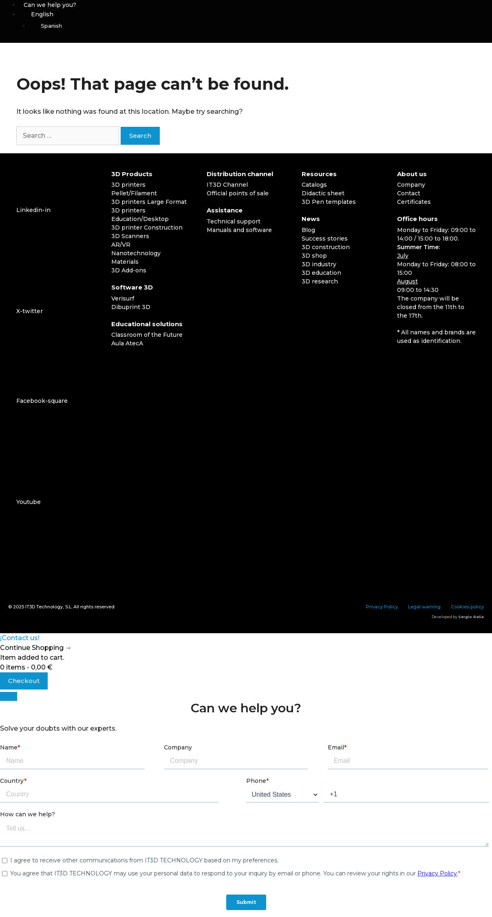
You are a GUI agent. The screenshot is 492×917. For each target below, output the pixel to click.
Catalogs (314, 184)
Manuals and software (239, 230)
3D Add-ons (128, 270)
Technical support (233, 221)
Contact (408, 193)
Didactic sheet (323, 193)
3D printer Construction (147, 227)
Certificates (414, 201)
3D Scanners (130, 236)
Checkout (24, 681)
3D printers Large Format (149, 201)
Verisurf (122, 298)
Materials (125, 261)
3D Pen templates (329, 201)
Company (411, 184)
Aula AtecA (127, 343)
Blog (308, 230)
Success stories (325, 238)
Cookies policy (467, 607)
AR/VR (120, 244)
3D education (321, 272)
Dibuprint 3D (130, 307)
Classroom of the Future (147, 334)
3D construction (326, 247)
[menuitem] (256, 14)
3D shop (314, 255)
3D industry (319, 264)
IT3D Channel (227, 184)
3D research (320, 281)
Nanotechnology (136, 253)
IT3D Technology (44, 607)
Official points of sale (238, 193)
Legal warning (424, 607)
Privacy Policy (382, 607)
